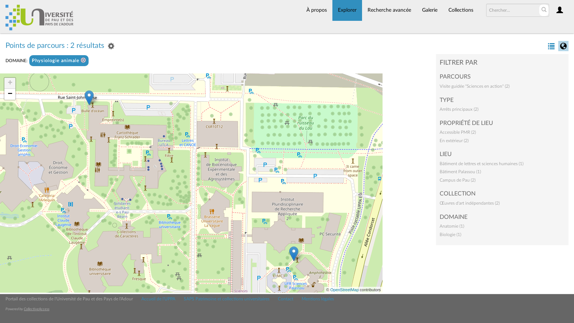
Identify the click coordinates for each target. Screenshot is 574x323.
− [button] (10, 94)
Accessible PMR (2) (458, 132)
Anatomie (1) (452, 226)
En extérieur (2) (454, 140)
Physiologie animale (59, 60)
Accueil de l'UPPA (158, 299)
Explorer (347, 10)
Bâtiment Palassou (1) (460, 172)
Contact (285, 299)
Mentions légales (318, 299)
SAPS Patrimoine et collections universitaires (226, 299)
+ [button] (10, 83)
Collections (460, 10)
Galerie (429, 10)
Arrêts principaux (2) (459, 109)
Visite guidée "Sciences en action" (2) (475, 86)
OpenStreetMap (344, 290)
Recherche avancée (389, 10)
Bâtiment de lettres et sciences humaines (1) (481, 164)
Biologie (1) (450, 234)
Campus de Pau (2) (458, 180)
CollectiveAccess (36, 309)
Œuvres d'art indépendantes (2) (470, 203)
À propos (316, 10)
